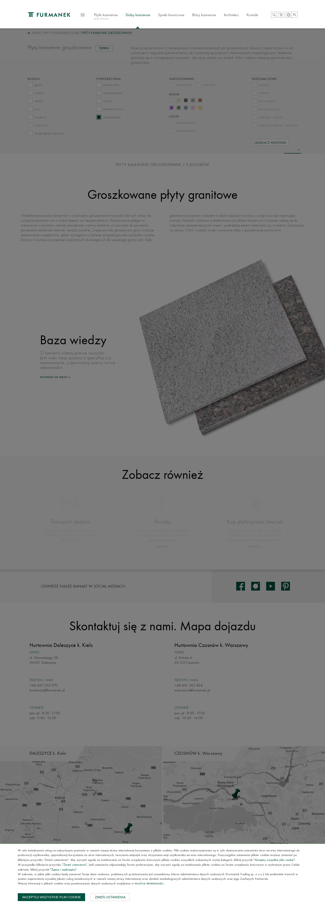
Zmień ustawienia (110, 897)
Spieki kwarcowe (171, 14)
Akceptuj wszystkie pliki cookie (51, 897)
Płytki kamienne (106, 17)
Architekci (231, 14)
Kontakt (252, 14)
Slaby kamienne (137, 14)
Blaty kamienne (204, 14)
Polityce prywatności (149, 884)
